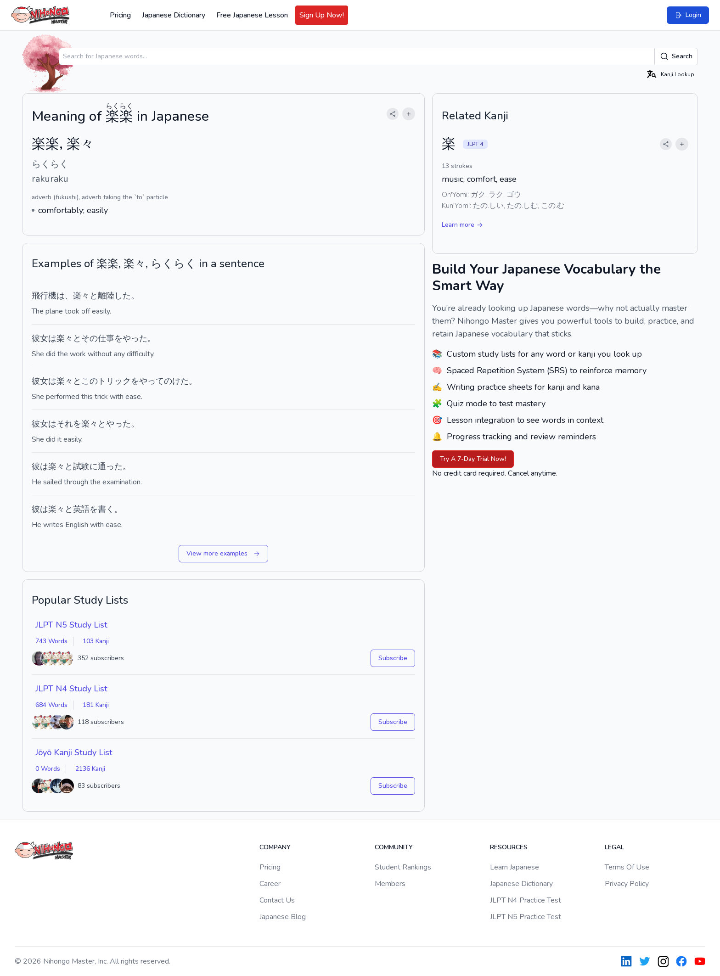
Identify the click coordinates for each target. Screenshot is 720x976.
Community (394, 847)
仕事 (106, 338)
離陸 (106, 295)
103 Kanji (96, 641)
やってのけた (164, 381)
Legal (614, 847)
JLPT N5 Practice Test (525, 917)
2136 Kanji (90, 768)
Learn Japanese (514, 867)
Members (390, 884)
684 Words (51, 705)
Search (676, 56)
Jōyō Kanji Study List (73, 752)
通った (110, 466)
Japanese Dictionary (173, 15)
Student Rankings (403, 867)
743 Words (51, 641)
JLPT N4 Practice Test (525, 900)
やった (135, 338)
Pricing (120, 15)
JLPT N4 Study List (71, 688)
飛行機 (44, 295)
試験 (81, 466)
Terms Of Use (627, 867)
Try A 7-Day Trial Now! (473, 458)
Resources (509, 847)
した (122, 295)
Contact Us (277, 900)
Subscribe (392, 658)
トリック (114, 381)
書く (106, 509)
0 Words (47, 768)
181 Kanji (96, 705)
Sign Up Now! (321, 15)
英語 (81, 509)
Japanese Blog (282, 917)
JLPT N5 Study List (71, 624)
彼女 (40, 338)
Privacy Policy (627, 884)
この (89, 381)
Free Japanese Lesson (252, 15)
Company (275, 847)
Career (270, 884)
